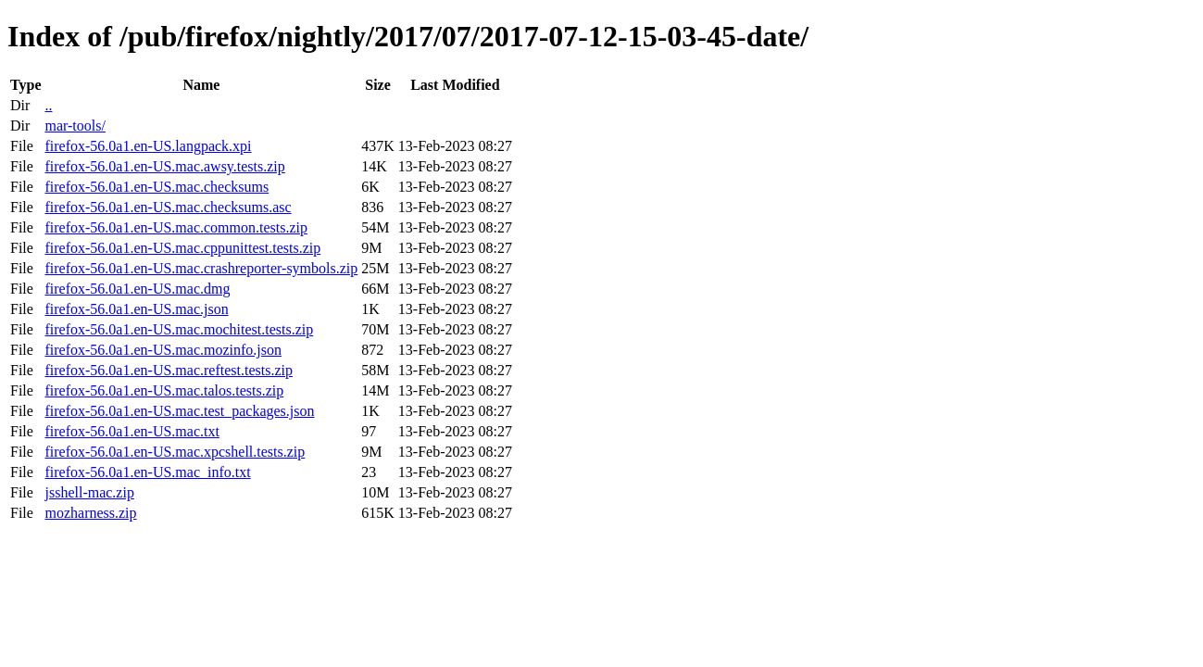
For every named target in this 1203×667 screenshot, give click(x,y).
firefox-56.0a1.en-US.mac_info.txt (147, 472)
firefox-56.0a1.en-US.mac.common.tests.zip (175, 227)
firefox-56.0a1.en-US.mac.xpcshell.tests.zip (174, 451)
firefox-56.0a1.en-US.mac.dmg (137, 288)
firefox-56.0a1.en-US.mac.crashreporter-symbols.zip (200, 268)
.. (48, 105)
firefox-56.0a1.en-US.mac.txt (131, 431)
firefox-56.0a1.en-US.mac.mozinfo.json (162, 350)
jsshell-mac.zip (88, 492)
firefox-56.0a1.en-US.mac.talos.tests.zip (163, 390)
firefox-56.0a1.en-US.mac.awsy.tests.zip (164, 166)
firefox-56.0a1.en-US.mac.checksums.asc (167, 207)
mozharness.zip (90, 513)
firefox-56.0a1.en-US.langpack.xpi (147, 146)
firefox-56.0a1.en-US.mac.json (136, 309)
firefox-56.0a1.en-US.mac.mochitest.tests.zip (178, 329)
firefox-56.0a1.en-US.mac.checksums (156, 187)
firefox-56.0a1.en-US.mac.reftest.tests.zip (168, 370)
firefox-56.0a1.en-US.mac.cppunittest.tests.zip (182, 248)
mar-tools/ (74, 125)
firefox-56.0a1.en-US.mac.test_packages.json (179, 411)
